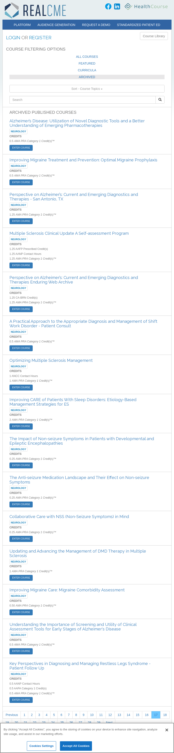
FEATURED (87, 63)
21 (25, 722)
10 (92, 715)
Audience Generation (56, 25)
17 (156, 715)
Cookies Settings (41, 746)
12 (110, 715)
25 (62, 722)
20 (16, 722)
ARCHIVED (87, 77)
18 (165, 715)
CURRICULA (87, 70)
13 (119, 715)
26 (71, 722)
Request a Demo (96, 25)
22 (35, 722)
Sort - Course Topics (87, 89)
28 (89, 722)
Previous (12, 715)
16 (147, 715)
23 (44, 722)
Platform (22, 25)
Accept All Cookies (75, 746)
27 (80, 722)
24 (53, 722)
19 (7, 722)
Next (109, 722)
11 (101, 715)
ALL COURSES (87, 56)
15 (138, 715)
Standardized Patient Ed (138, 25)
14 (128, 715)
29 (99, 722)
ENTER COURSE (21, 147)
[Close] (167, 730)
